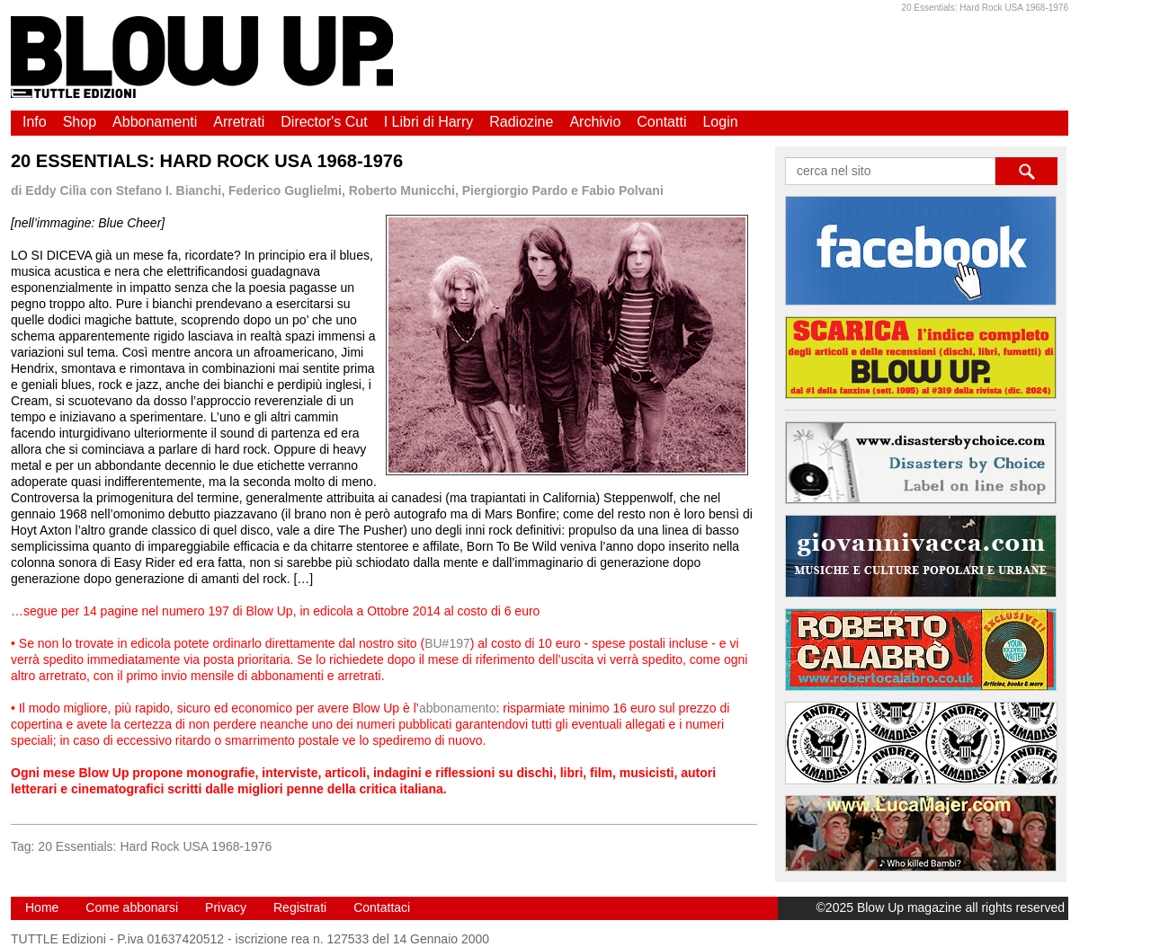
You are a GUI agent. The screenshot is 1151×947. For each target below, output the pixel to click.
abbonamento (457, 708)
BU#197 (447, 643)
